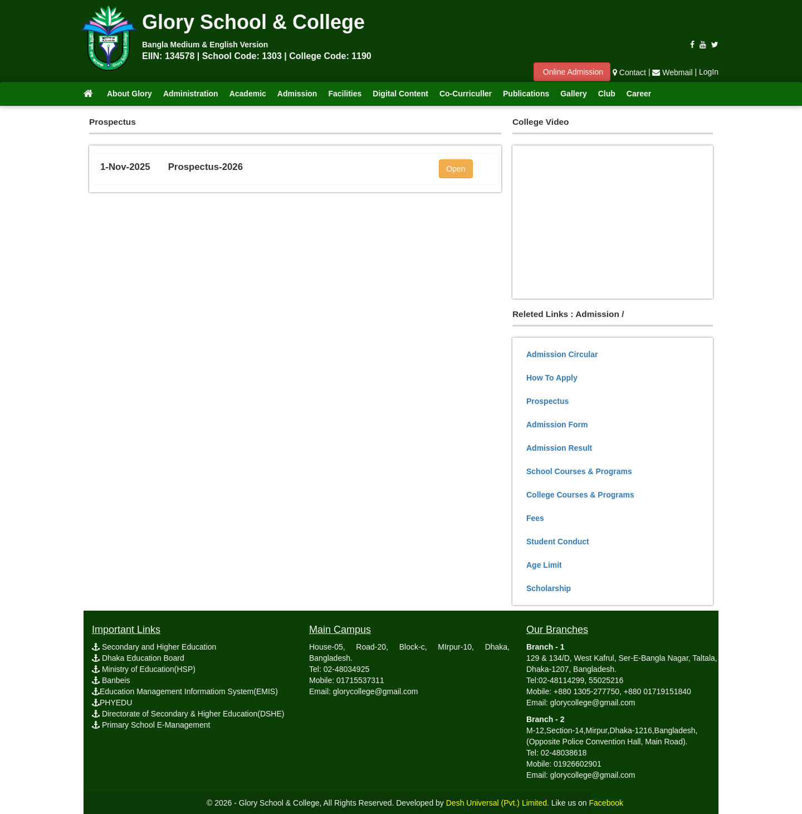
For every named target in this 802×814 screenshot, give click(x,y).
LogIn (708, 72)
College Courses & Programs (580, 494)
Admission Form (557, 424)
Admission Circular (562, 354)
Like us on (587, 802)
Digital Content (400, 93)
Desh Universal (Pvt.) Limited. (497, 802)
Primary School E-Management (151, 724)
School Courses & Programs (579, 471)
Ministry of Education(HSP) (143, 669)
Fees (535, 518)
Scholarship (548, 588)
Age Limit (544, 564)
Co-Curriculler (465, 93)
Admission (297, 93)
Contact (629, 72)
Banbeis (111, 680)
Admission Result (559, 447)
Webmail (673, 72)
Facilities (344, 93)
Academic (247, 93)
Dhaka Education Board (138, 658)
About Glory (129, 93)
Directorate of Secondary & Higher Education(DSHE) (188, 713)
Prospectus (547, 401)
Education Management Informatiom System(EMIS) (185, 691)
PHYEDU (112, 702)
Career (639, 93)
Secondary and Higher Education (154, 646)
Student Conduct (557, 541)
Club (606, 93)
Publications (526, 93)
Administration (190, 93)
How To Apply (552, 377)
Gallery (573, 93)
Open (455, 168)
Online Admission (572, 71)
